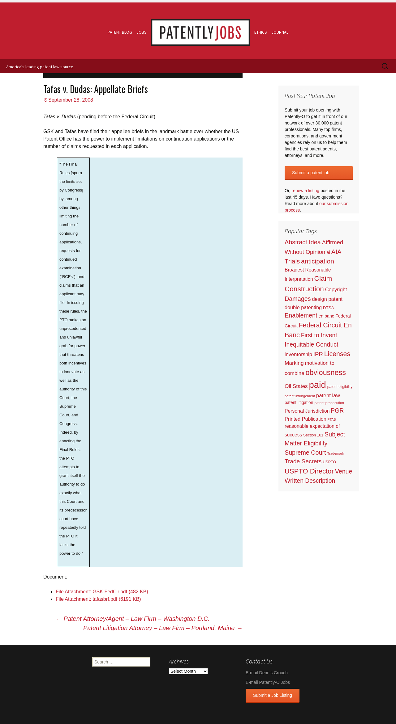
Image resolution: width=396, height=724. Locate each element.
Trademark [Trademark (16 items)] (335, 453)
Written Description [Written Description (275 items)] (310, 480)
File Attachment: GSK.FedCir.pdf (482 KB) (102, 591)
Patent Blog (120, 32)
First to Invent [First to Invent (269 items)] (319, 335)
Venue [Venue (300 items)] (343, 471)
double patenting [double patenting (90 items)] (303, 307)
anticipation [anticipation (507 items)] (317, 261)
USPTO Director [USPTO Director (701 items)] (309, 471)
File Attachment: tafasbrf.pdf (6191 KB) (98, 599)
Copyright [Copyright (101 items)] (336, 290)
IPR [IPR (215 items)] (318, 354)
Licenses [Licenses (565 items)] (337, 354)
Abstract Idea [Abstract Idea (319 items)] (303, 242)
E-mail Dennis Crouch (267, 672)
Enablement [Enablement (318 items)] (301, 315)
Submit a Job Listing (272, 695)
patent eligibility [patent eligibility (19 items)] (339, 387)
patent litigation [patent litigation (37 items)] (299, 402)
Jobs (141, 32)
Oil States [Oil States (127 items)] (296, 386)
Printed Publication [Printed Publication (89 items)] (305, 419)
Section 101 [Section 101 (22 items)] (313, 435)
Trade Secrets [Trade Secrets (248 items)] (303, 461)
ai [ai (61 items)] (328, 252)
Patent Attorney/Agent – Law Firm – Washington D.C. (133, 618)
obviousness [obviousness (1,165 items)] (325, 372)
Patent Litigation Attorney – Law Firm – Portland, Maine (163, 628)
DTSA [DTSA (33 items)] (328, 307)
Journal (279, 32)
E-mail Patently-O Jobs (268, 682)
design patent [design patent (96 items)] (327, 299)
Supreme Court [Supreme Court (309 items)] (305, 452)
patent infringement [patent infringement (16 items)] (300, 396)
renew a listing (306, 190)
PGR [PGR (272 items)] (337, 410)
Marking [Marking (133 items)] (294, 363)
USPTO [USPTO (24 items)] (329, 462)
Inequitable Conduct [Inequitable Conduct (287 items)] (311, 344)
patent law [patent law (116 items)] (328, 395)
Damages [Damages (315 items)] (298, 298)
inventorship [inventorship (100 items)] (298, 354)
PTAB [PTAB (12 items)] (332, 419)
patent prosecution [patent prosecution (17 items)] (329, 403)
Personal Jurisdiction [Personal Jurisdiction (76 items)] (307, 411)
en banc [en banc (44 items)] (326, 316)
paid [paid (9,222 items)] (317, 385)
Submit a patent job (310, 172)
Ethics (260, 32)
